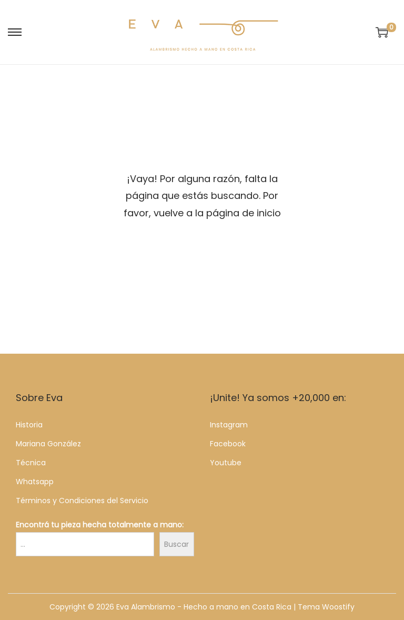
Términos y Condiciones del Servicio (82, 500)
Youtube (225, 462)
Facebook (228, 443)
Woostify (338, 607)
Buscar (176, 544)
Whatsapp (35, 481)
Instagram (229, 424)
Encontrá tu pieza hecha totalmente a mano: (100, 524)
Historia (29, 424)
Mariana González (48, 443)
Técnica (31, 462)
